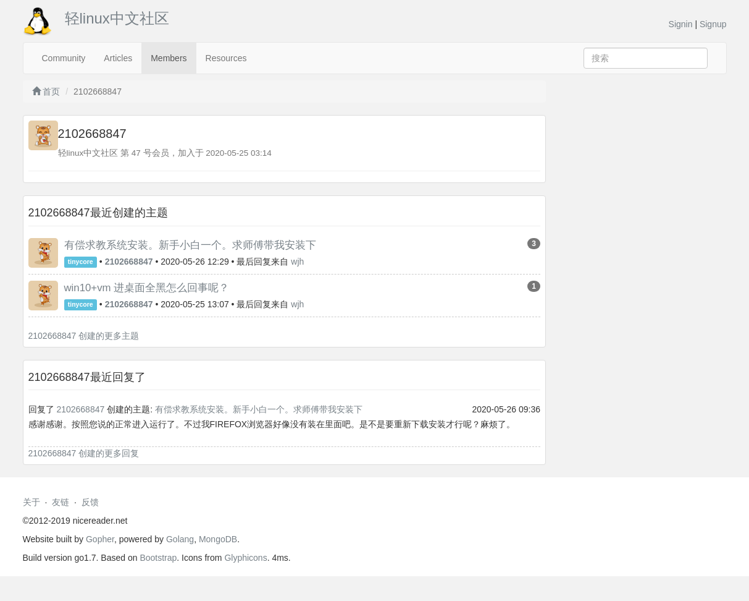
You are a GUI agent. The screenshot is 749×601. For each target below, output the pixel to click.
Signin (681, 24)
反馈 (90, 502)
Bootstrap (158, 558)
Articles (118, 58)
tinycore (80, 262)
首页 (46, 91)
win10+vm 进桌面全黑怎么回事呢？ (147, 288)
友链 (60, 502)
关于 (31, 502)
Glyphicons (245, 558)
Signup (713, 24)
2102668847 (80, 409)
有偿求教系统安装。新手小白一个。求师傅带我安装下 (190, 245)
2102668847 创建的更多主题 (84, 336)
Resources (226, 58)
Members (168, 58)
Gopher (100, 539)
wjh (297, 261)
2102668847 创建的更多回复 (84, 453)
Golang (180, 539)
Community (64, 58)
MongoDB (218, 539)
